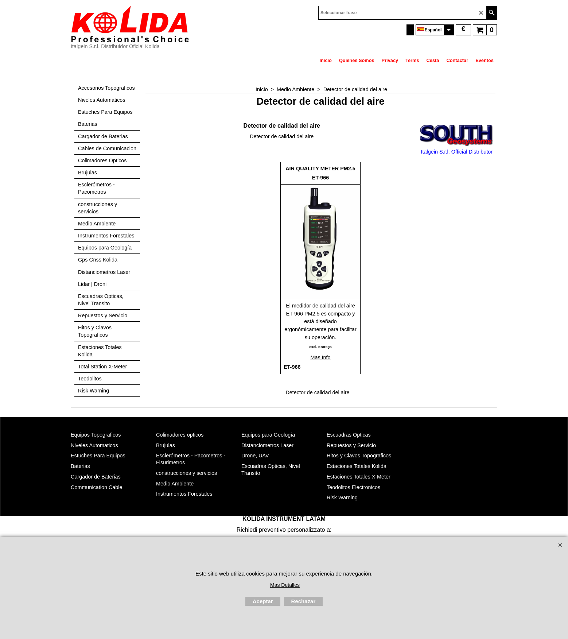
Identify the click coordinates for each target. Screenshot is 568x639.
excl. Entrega (320, 347)
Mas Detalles (285, 585)
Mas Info (320, 357)
